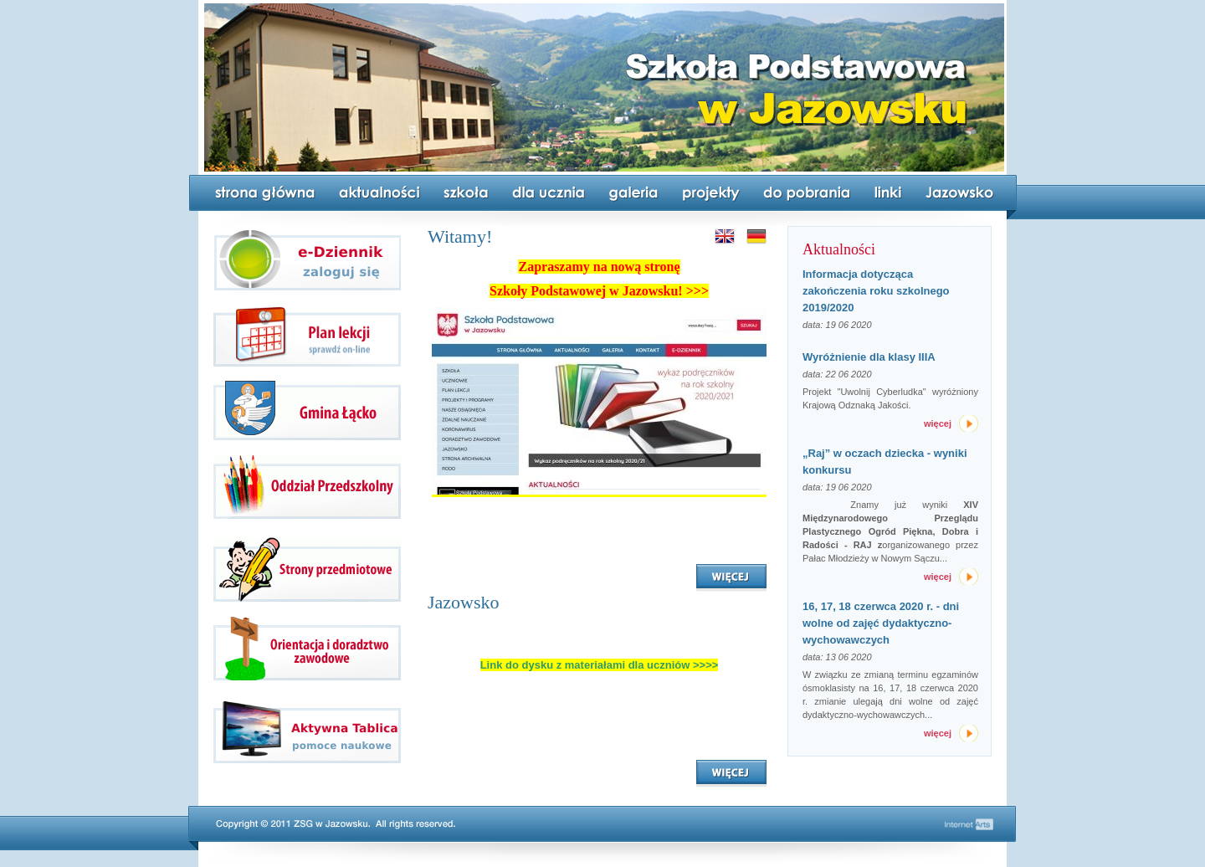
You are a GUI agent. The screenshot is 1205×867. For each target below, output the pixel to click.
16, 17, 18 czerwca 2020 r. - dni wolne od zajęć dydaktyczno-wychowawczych (880, 623)
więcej (937, 423)
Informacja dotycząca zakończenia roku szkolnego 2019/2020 (876, 291)
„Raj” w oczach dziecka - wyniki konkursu (884, 461)
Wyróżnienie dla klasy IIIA (869, 357)
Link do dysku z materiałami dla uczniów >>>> (599, 665)
